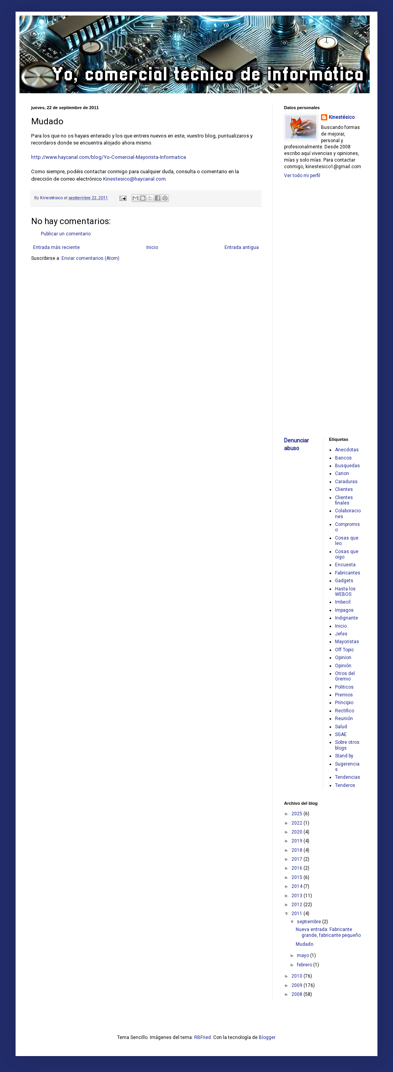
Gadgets (344, 580)
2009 (297, 985)
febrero (305, 965)
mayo (303, 955)
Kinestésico (341, 117)
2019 (297, 841)
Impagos (344, 610)
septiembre (309, 921)
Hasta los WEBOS (345, 591)
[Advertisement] (307, 306)
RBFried (202, 1037)
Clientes (344, 489)
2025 (297, 813)
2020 (297, 832)
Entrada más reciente (56, 247)
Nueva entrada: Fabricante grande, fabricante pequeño (328, 932)
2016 (297, 868)
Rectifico (344, 711)
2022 (297, 823)
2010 (297, 976)
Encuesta (345, 564)
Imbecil (343, 602)
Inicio (152, 247)
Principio (344, 702)
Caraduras (346, 481)
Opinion (343, 657)
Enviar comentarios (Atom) (90, 258)
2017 (297, 859)
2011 (297, 913)
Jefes (341, 634)
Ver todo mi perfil (302, 175)
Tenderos (345, 785)
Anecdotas (347, 449)
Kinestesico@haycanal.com (134, 179)
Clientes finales (344, 500)
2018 (297, 850)
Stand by (344, 756)
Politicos (344, 687)
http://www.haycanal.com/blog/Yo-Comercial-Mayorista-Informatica (108, 157)
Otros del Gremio (345, 676)
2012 (297, 904)
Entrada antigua (242, 247)
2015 (297, 877)
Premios (344, 695)
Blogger (267, 1037)
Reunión (344, 718)
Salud (341, 726)
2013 (297, 895)
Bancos (343, 458)
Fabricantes (347, 573)
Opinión (343, 665)
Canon (342, 473)
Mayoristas (347, 641)
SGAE (341, 734)
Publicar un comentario (66, 234)
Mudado (304, 944)
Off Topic (344, 650)
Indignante (346, 618)
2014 (297, 886)
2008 (297, 994)
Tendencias (347, 777)
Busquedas (347, 465)
